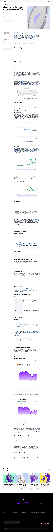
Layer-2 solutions (35, 429)
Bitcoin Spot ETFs (17, 238)
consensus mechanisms (18, 280)
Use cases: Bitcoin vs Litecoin (6, 40)
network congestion (30, 204)
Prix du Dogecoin (24, 512)
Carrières (25, 502)
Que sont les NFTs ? (33, 511)
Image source (27, 99)
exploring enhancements (17, 431)
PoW (16, 82)
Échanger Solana (15, 511)
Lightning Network (16, 430)
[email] (10, 522)
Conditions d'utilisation (42, 513)
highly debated (22, 326)
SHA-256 (23, 81)
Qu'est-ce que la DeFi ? (33, 513)
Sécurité (32, 506)
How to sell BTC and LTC (7, 46)
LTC (25, 428)
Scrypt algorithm (27, 104)
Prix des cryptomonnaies (6, 506)
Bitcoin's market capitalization (30, 150)
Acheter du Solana (42, 503)
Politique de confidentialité (43, 511)
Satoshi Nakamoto (16, 66)
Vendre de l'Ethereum (6, 511)
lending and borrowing (33, 332)
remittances (17, 323)
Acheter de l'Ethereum (42, 502)
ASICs (37, 106)
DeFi (22, 332)
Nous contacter (33, 503)
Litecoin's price (16, 394)
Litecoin (18, 32)
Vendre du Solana (6, 513)
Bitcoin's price (16, 360)
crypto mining (31, 105)
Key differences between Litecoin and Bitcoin (7, 33)
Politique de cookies (42, 512)
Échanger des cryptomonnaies (7, 503)
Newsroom (23, 503)
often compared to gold (35, 324)
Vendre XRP (5, 512)
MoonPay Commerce (15, 506)
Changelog (23, 506)
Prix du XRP (23, 513)
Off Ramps (14, 502)
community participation (26, 290)
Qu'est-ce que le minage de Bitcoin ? (35, 512)
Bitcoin (15, 32)
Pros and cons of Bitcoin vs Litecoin (7, 37)
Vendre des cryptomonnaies (7, 502)
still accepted (34, 253)
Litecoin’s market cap (29, 177)
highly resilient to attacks (34, 281)
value (26, 65)
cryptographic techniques (36, 279)
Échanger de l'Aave (15, 512)
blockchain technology (32, 37)
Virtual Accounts (16, 503)
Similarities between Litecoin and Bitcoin (8, 35)
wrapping (25, 331)
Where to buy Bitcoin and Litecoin (7, 44)
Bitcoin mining (20, 83)
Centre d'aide (32, 502)
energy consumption (30, 84)
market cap (28, 325)
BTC (20, 428)
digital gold (30, 237)
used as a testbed (28, 255)
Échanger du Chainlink (15, 513)
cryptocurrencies (31, 32)
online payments (22, 323)
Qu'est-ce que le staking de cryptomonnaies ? (34, 515)
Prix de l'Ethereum (24, 511)
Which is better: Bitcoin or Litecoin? (7, 42)
